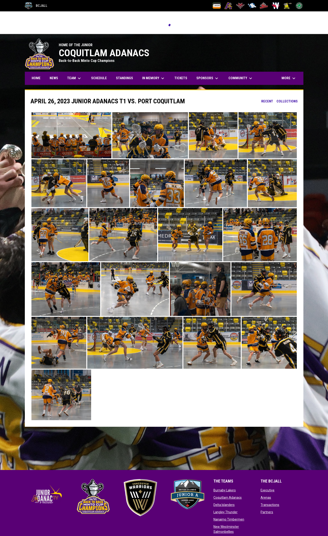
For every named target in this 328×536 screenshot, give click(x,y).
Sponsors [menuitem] (207, 78)
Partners (267, 512)
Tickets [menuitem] (180, 78)
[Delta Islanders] (240, 5)
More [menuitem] (289, 78)
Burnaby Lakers (224, 490)
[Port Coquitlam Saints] (287, 5)
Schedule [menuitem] (99, 78)
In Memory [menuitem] (153, 78)
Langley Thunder (225, 512)
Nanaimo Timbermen (228, 519)
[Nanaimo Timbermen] (264, 5)
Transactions (270, 505)
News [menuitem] (54, 78)
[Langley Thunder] (252, 5)
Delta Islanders (224, 505)
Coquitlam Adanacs (227, 497)
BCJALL (36, 5)
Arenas (266, 497)
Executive (267, 490)
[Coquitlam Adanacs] (228, 5)
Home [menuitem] (36, 78)
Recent (267, 101)
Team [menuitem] (74, 78)
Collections (287, 101)
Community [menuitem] (240, 78)
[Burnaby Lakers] (217, 5)
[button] (71, 135)
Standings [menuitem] (124, 78)
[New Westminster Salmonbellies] (276, 5)
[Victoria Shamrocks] (299, 5)
